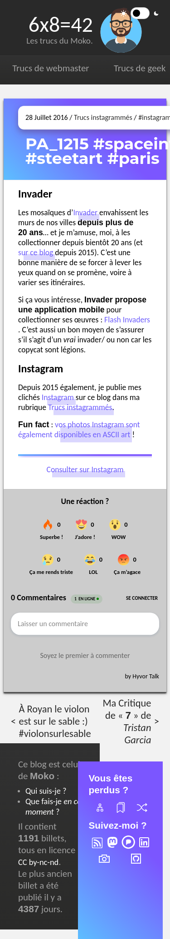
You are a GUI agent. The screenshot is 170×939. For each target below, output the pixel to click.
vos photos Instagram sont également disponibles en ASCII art (79, 430)
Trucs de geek (139, 68)
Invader (85, 213)
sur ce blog (35, 253)
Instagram (58, 398)
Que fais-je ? (53, 806)
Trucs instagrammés (103, 117)
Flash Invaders (127, 320)
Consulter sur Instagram (85, 469)
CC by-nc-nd (38, 862)
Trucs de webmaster (50, 68)
